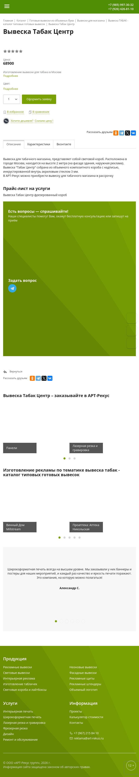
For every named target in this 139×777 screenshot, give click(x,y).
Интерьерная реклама (19, 678)
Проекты (76, 711)
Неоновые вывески (83, 667)
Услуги (10, 703)
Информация (83, 703)
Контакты (76, 723)
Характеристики (38, 144)
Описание (13, 144)
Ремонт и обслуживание (20, 740)
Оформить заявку (39, 99)
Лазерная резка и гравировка (24, 723)
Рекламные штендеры (85, 684)
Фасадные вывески (83, 673)
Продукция (15, 659)
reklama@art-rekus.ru (89, 738)
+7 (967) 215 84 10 (86, 733)
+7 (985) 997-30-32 (121, 5)
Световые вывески (16, 673)
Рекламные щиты (82, 678)
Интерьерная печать (18, 711)
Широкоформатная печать (22, 717)
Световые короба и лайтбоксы (25, 690)
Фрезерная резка (15, 728)
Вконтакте (64, 144)
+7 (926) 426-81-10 (121, 9)
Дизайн (8, 734)
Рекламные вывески (17, 667)
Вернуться (12, 371)
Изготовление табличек (20, 684)
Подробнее (10, 76)
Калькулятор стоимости (86, 717)
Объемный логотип (83, 690)
